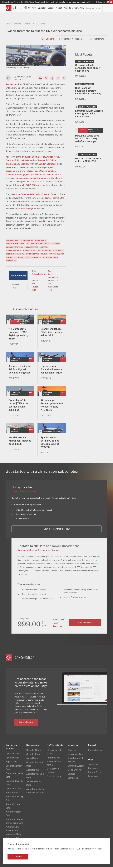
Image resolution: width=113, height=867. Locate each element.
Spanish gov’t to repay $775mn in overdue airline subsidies (18, 405)
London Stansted (47, 164)
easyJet (48, 198)
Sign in (99, 8)
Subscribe (90, 8)
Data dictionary (54, 776)
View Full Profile (15, 286)
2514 (34, 290)
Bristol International (29, 171)
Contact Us (73, 778)
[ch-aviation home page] (18, 8)
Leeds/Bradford (53, 174)
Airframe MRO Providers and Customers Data (13, 830)
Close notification (106, 841)
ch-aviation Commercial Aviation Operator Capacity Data (37, 194)
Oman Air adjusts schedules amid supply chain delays (87, 68)
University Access (76, 766)
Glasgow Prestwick (35, 174)
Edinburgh (20, 174)
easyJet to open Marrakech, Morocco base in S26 (20, 440)
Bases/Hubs (11, 261)
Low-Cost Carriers (33, 257)
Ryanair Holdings (14, 84)
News (34, 8)
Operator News (13, 753)
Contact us (57, 626)
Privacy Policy (94, 772)
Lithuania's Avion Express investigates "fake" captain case (89, 113)
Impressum (93, 776)
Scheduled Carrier (39, 274)
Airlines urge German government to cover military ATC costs (51, 405)
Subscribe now (85, 622)
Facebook (52, 78)
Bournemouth (12, 171)
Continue (18, 856)
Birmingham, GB (45, 167)
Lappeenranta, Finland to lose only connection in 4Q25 (51, 369)
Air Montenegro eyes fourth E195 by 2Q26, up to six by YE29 (20, 334)
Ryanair (41, 160)
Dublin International (15, 254)
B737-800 (31, 185)
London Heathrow (13, 250)
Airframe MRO (78, 8)
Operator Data (12, 758)
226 (49, 284)
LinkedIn (40, 78)
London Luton (22, 178)
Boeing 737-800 (12, 240)
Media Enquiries (75, 770)
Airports (67, 8)
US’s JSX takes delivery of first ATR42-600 (88, 160)
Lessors (51, 8)
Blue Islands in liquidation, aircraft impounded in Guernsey (88, 91)
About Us (72, 750)
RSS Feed (64, 78)
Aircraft (59, 8)
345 (33, 284)
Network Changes (50, 257)
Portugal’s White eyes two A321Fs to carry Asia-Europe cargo (87, 138)
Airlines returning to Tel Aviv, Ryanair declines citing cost (19, 369)
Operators (42, 8)
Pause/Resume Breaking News (111, 2)
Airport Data (11, 762)
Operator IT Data (13, 788)
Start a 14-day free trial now (57, 529)
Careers (71, 774)
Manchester (57, 178)
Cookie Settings (95, 750)
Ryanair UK (28, 164)
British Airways (25, 208)
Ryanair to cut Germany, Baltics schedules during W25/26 (49, 442)
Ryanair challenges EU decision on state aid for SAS (51, 332)
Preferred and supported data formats (54, 761)
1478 (50, 290)
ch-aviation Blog (75, 754)
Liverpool (10, 178)
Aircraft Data (12, 792)
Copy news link (58, 78)
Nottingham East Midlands (38, 244)
